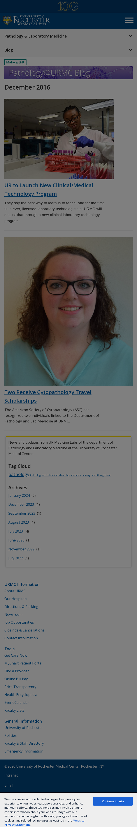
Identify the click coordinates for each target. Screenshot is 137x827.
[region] (68, 809)
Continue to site (113, 801)
